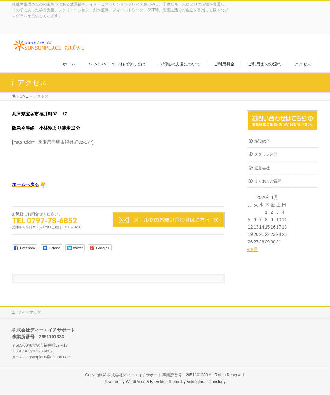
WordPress (135, 382)
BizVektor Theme (165, 382)
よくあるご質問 (267, 181)
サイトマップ (29, 312)
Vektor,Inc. (196, 382)
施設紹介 (262, 141)
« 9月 (252, 249)
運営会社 (262, 168)
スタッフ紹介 (265, 154)
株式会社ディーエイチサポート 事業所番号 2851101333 (157, 375)
